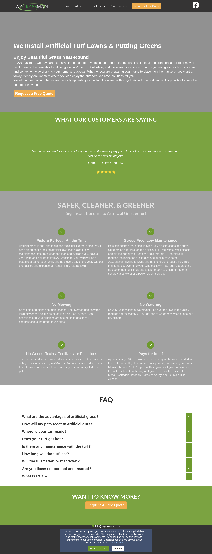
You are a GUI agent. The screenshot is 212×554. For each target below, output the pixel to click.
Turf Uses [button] (98, 6)
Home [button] (66, 6)
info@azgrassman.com (108, 526)
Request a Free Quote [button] (147, 6)
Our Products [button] (118, 6)
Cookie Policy (115, 542)
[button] (34, 93)
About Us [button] (81, 6)
